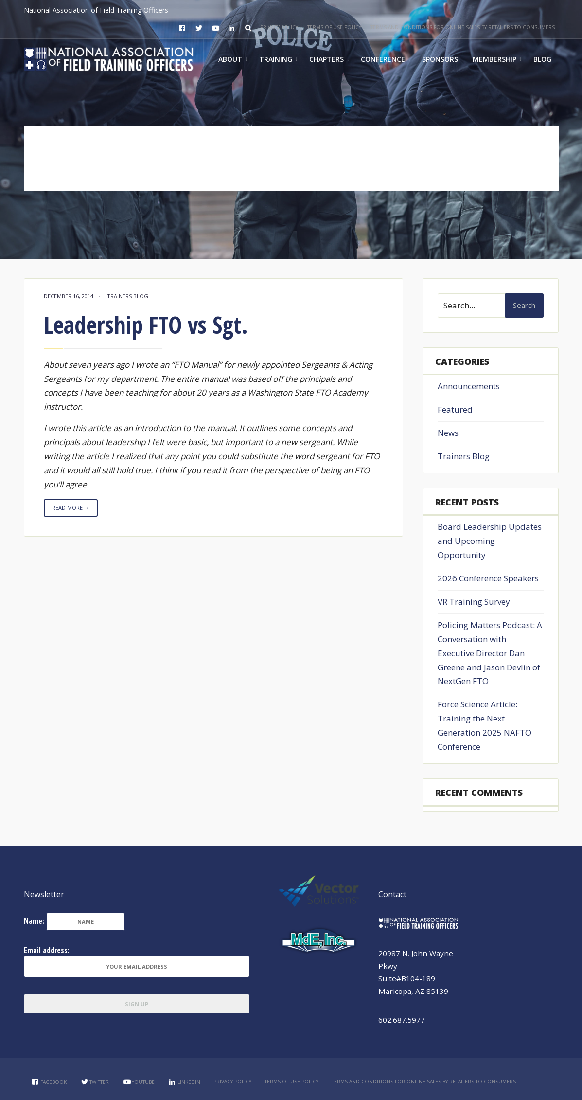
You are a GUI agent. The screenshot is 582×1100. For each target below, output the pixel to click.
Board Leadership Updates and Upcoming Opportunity (490, 540)
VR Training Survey (474, 601)
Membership (494, 59)
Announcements (469, 386)
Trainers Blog (127, 296)
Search (524, 305)
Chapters (326, 59)
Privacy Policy (279, 27)
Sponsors (440, 59)
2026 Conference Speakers (488, 578)
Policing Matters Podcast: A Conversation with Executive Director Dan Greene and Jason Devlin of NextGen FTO (490, 653)
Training (275, 59)
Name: (34, 921)
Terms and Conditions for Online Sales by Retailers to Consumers (462, 27)
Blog (542, 59)
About (230, 59)
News (448, 432)
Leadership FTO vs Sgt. (146, 325)
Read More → (70, 507)
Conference (383, 59)
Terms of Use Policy (334, 27)
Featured (455, 409)
